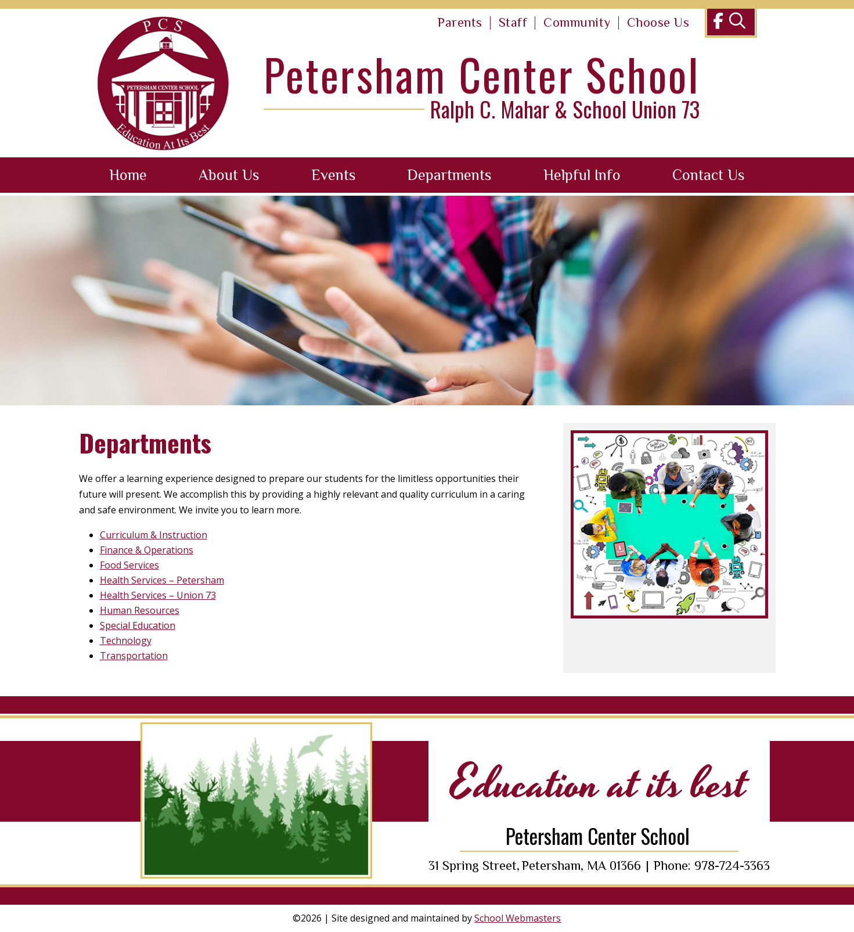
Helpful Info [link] (582, 175)
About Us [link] (229, 175)
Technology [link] (126, 640)
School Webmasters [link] (517, 918)
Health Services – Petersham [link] (162, 580)
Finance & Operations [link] (146, 550)
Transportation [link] (134, 655)
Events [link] (333, 175)
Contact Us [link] (708, 175)
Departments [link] (449, 175)
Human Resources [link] (139, 610)
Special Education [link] (137, 625)
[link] (460, 23)
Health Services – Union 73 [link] (158, 595)
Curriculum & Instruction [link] (153, 534)
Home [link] (128, 175)
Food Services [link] (129, 565)
